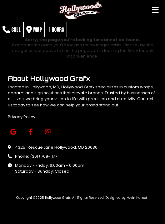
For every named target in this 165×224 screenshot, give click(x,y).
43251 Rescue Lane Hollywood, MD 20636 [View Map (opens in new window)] (56, 147)
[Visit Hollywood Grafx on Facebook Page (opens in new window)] (30, 132)
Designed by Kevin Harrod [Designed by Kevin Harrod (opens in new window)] (126, 197)
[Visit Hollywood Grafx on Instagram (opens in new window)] (47, 132)
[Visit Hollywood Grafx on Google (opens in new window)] (13, 132)
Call (11, 29)
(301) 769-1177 (43, 156)
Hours (56, 29)
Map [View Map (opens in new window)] (34, 29)
